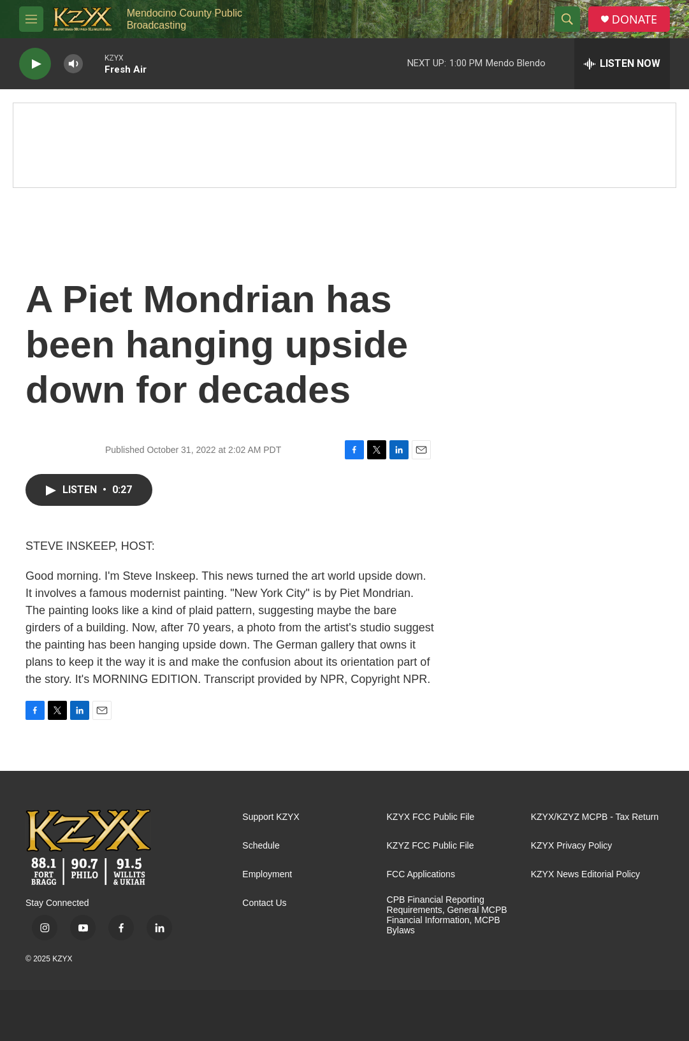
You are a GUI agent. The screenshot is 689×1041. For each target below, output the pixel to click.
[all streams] (622, 63)
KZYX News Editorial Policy (585, 874)
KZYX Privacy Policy (572, 846)
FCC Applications (421, 874)
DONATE (634, 19)
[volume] (73, 64)
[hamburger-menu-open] (31, 19)
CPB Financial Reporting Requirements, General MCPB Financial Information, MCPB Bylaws (447, 915)
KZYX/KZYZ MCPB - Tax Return (594, 817)
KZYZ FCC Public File (430, 846)
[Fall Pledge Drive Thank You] (344, 145)
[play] (35, 64)
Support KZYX (271, 817)
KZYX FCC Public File (431, 817)
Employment (267, 874)
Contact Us (264, 903)
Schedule (260, 846)
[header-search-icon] (567, 19)
